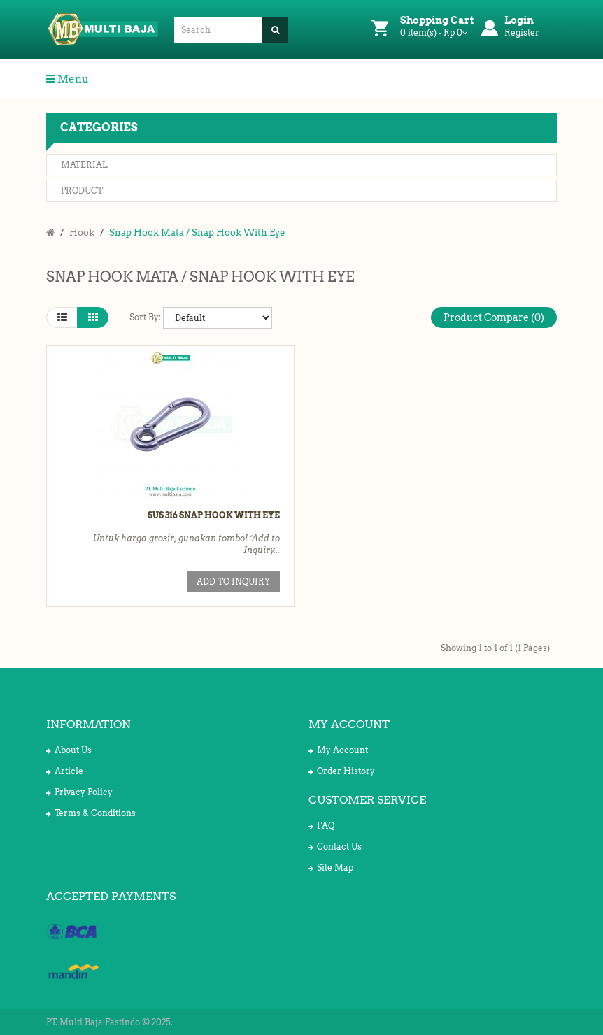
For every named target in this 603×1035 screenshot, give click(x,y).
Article (64, 771)
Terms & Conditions (91, 813)
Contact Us (335, 846)
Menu (67, 79)
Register (521, 32)
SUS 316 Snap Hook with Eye (214, 515)
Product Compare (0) (494, 317)
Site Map (330, 867)
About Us (69, 750)
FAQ (321, 825)
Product (82, 190)
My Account (338, 750)
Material (84, 164)
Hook (81, 232)
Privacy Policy (79, 792)
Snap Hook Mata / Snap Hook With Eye (197, 232)
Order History (341, 771)
